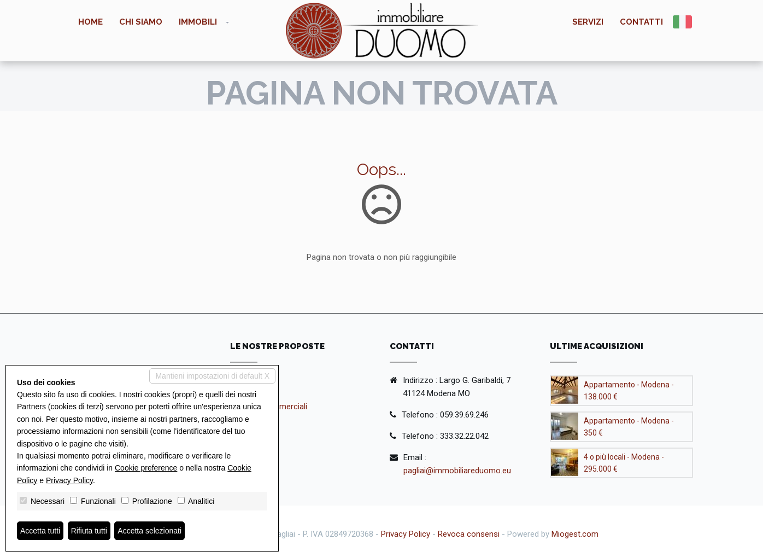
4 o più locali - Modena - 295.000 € (624, 462)
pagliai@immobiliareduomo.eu (457, 470)
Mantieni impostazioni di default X (212, 376)
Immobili (198, 22)
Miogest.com (574, 534)
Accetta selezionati (149, 530)
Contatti (641, 22)
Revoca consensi (469, 534)
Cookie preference (146, 467)
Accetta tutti (40, 530)
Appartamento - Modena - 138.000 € (629, 390)
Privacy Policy (405, 534)
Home (90, 22)
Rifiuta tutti (89, 530)
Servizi (587, 22)
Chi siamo (140, 22)
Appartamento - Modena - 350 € (629, 426)
